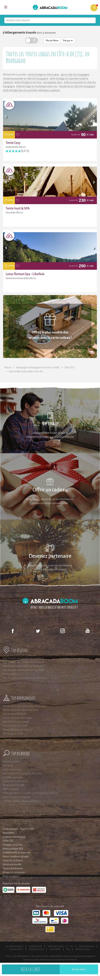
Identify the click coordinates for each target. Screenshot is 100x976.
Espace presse (35, 946)
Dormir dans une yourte (15, 725)
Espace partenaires (13, 868)
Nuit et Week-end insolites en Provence (23, 670)
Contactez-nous (83, 949)
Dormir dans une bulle (14, 713)
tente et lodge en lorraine (27, 82)
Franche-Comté (11, 761)
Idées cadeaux (11, 789)
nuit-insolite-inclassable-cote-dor (25, 371)
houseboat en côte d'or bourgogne (77, 86)
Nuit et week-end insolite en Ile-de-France (25, 678)
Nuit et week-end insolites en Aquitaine (23, 658)
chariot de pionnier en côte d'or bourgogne (25, 78)
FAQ (68, 949)
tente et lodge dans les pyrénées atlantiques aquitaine (31, 90)
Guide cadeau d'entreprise (17, 797)
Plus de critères (79, 969)
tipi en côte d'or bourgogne (75, 74)
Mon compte (55, 949)
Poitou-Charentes (12, 769)
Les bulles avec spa (12, 777)
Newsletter (8, 832)
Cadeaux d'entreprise (14, 836)
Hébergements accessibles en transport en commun (30, 793)
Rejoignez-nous (36, 949)
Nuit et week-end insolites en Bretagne (23, 662)
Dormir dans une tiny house (17, 717)
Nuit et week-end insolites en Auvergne (23, 666)
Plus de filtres (52, 40)
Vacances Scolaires (13, 860)
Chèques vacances (12, 844)
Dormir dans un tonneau (16, 729)
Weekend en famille (13, 785)
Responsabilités (86, 946)
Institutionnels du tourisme (16, 852)
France (8, 367)
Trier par (68, 40)
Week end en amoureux (15, 781)
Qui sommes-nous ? (14, 946)
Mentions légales (56, 946)
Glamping (8, 765)
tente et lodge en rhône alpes (43, 74)
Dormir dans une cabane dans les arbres (24, 706)
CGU (71, 946)
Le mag (50, 423)
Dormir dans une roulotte (16, 721)
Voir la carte (31, 969)
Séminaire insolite (12, 864)
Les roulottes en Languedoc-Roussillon (22, 773)
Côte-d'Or (69, 367)
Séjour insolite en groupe (16, 856)
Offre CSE (8, 840)
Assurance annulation (14, 872)
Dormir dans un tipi (13, 733)
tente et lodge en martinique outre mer (36, 86)
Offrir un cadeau (50, 490)
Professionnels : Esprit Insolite (18, 829)
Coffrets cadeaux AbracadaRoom (20, 801)
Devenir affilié (16, 949)
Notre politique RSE (13, 848)
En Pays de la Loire (13, 674)
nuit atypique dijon (52, 82)
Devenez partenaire (50, 556)
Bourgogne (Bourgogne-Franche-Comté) (37, 367)
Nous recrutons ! (11, 876)
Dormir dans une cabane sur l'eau (20, 709)
